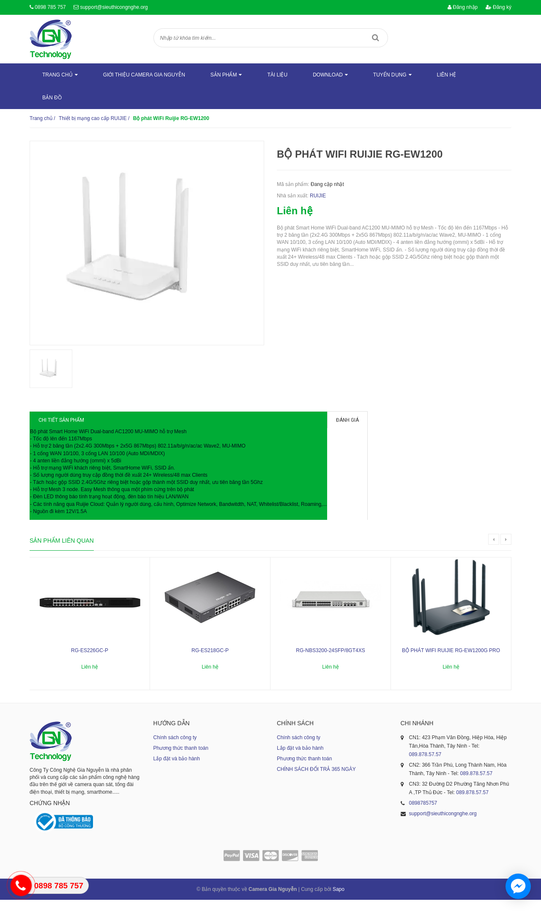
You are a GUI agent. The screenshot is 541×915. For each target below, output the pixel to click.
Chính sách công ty (175, 753)
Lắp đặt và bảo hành (176, 774)
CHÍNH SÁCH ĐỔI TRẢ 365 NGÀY (316, 784)
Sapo (338, 904)
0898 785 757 (50, 7)
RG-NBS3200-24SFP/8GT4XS (330, 666)
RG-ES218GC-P (210, 666)
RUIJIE (318, 196)
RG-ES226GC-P (89, 666)
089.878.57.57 (425, 770)
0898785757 (423, 818)
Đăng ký (498, 7)
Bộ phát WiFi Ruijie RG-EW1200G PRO (451, 666)
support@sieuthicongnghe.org (114, 7)
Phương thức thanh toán (180, 763)
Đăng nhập (463, 7)
